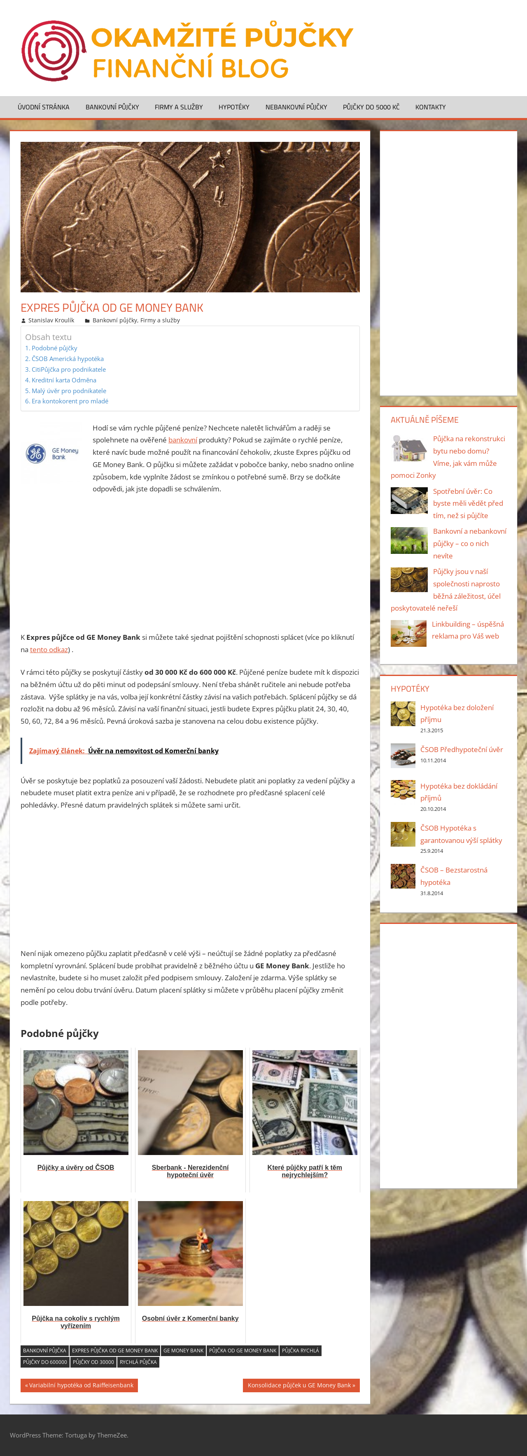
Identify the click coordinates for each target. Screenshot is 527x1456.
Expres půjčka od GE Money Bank (115, 1350)
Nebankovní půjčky (296, 107)
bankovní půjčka (44, 1350)
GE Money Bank (183, 1350)
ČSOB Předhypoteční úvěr (461, 749)
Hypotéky (234, 107)
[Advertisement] (190, 563)
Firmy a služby (179, 107)
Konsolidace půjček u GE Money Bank (299, 1386)
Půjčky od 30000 (93, 1362)
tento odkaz (49, 649)
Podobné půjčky (54, 348)
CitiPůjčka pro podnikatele (69, 369)
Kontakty (430, 107)
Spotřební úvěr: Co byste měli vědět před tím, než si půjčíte (468, 503)
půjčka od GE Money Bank (242, 1350)
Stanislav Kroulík (51, 320)
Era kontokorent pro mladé (70, 401)
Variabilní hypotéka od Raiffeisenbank (81, 1386)
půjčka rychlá (300, 1350)
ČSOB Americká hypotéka (68, 358)
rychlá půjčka (138, 1362)
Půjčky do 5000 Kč (371, 107)
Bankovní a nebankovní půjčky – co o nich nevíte (469, 543)
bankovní (182, 439)
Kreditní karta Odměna (64, 380)
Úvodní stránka (44, 107)
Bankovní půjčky (112, 107)
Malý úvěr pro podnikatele (69, 391)
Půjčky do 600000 (45, 1362)
